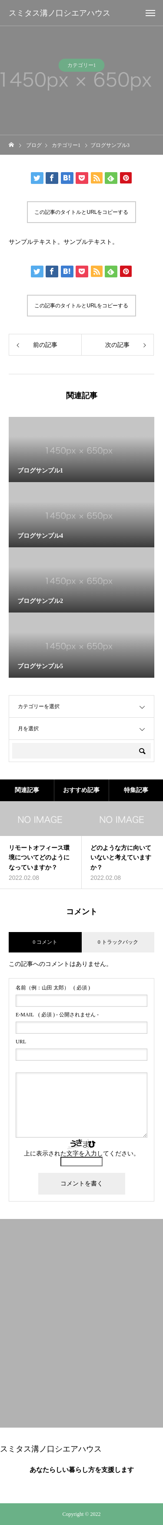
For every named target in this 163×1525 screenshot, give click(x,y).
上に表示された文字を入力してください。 (82, 1153)
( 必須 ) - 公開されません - (57, 1014)
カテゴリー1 (81, 67)
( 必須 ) (53, 987)
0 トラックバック (118, 942)
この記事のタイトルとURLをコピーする (81, 212)
